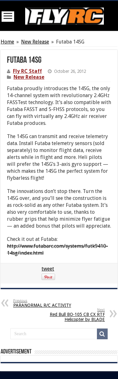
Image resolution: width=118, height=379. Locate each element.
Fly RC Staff (27, 71)
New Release (35, 42)
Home (7, 42)
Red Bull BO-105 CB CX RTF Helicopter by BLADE (72, 315)
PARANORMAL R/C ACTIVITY (45, 303)
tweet (48, 269)
